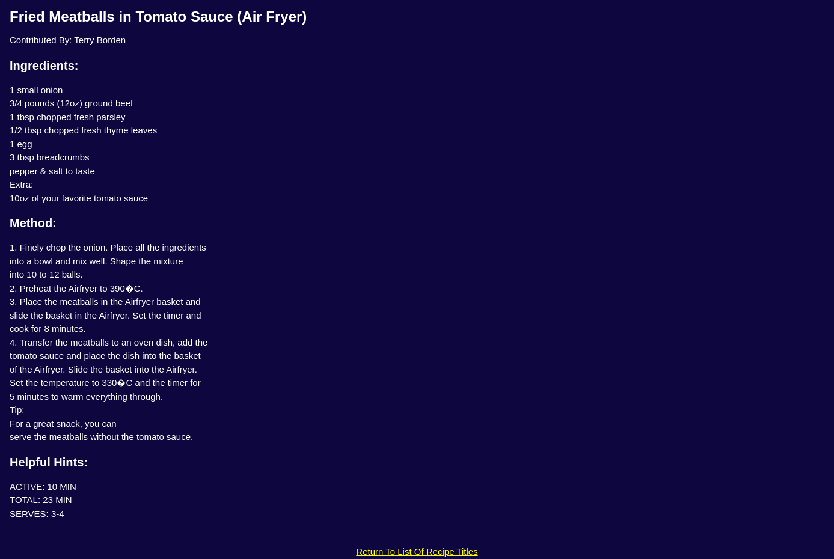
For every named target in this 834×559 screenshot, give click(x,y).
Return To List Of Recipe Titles (416, 551)
